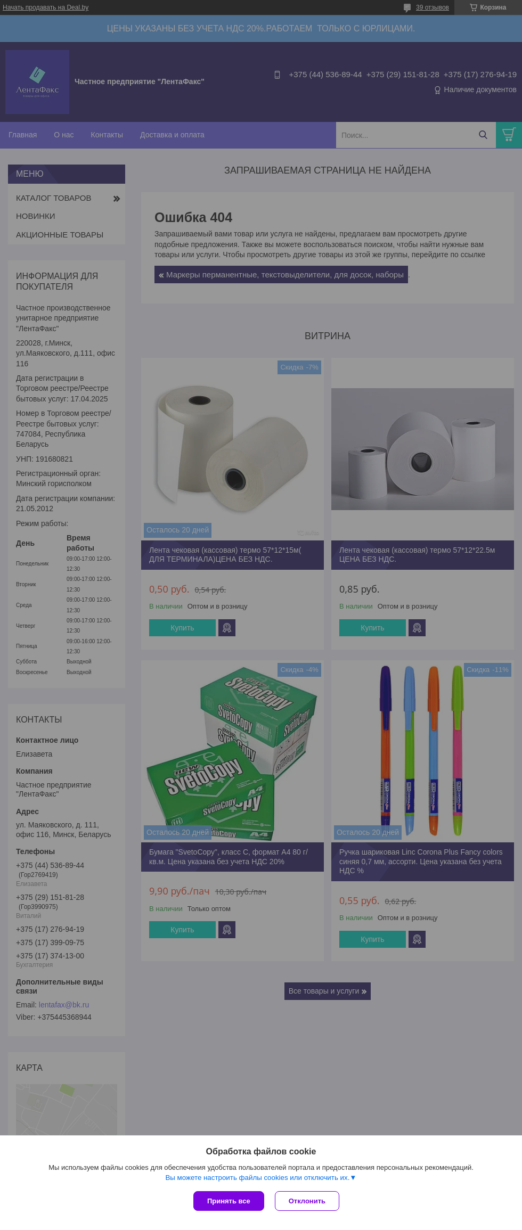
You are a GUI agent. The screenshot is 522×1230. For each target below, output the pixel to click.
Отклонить (307, 1201)
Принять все (228, 1201)
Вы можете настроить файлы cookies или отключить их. (257, 1178)
